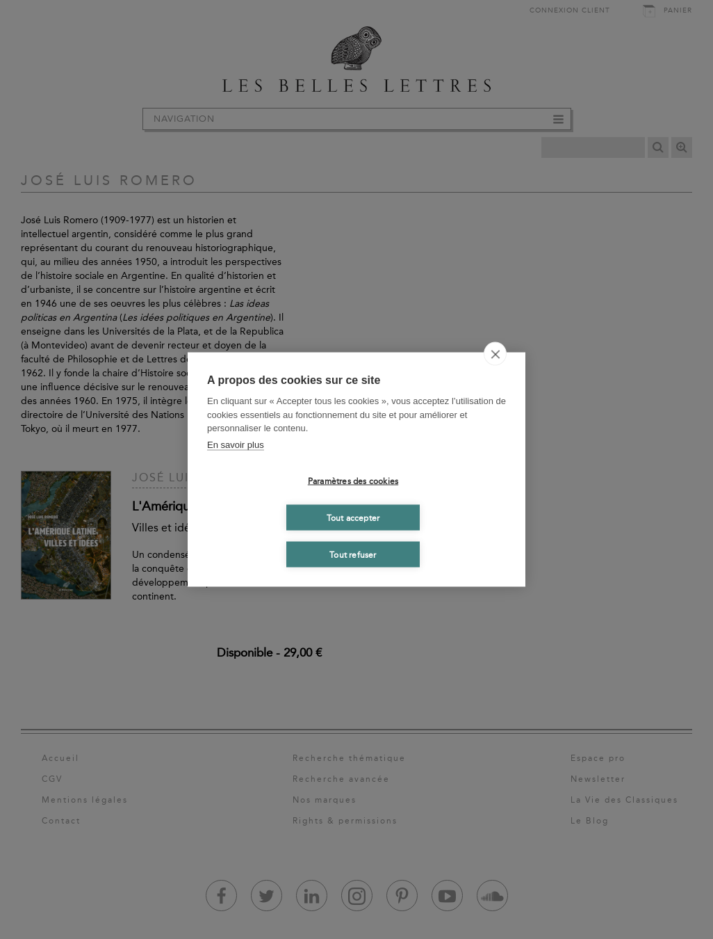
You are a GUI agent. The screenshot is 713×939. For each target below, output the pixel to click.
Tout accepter (353, 517)
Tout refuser (352, 554)
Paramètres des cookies (353, 480)
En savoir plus (235, 444)
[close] (495, 354)
